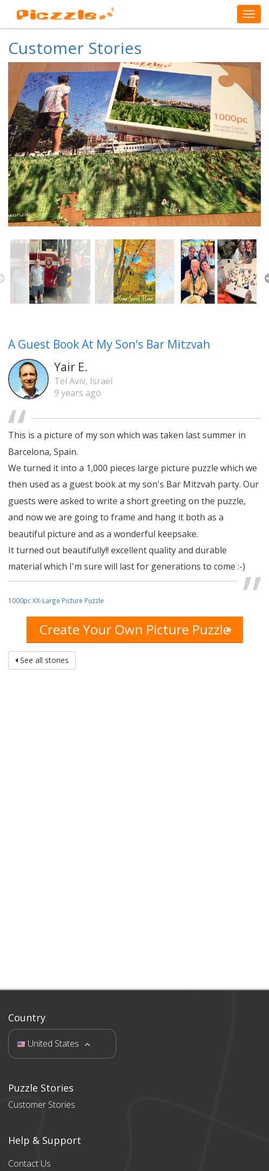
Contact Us (29, 1163)
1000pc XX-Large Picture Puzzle (56, 600)
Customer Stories (75, 48)
